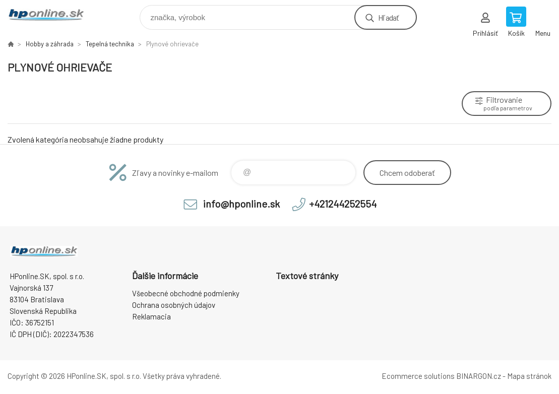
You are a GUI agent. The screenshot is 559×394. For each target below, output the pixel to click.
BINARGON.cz (478, 375)
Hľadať (388, 17)
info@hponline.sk (241, 204)
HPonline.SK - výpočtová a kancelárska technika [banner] (52, 15)
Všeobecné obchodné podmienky (185, 293)
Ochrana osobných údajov (173, 304)
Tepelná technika (110, 44)
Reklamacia (151, 316)
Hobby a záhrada (50, 44)
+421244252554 (343, 204)
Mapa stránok (529, 375)
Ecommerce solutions (418, 375)
